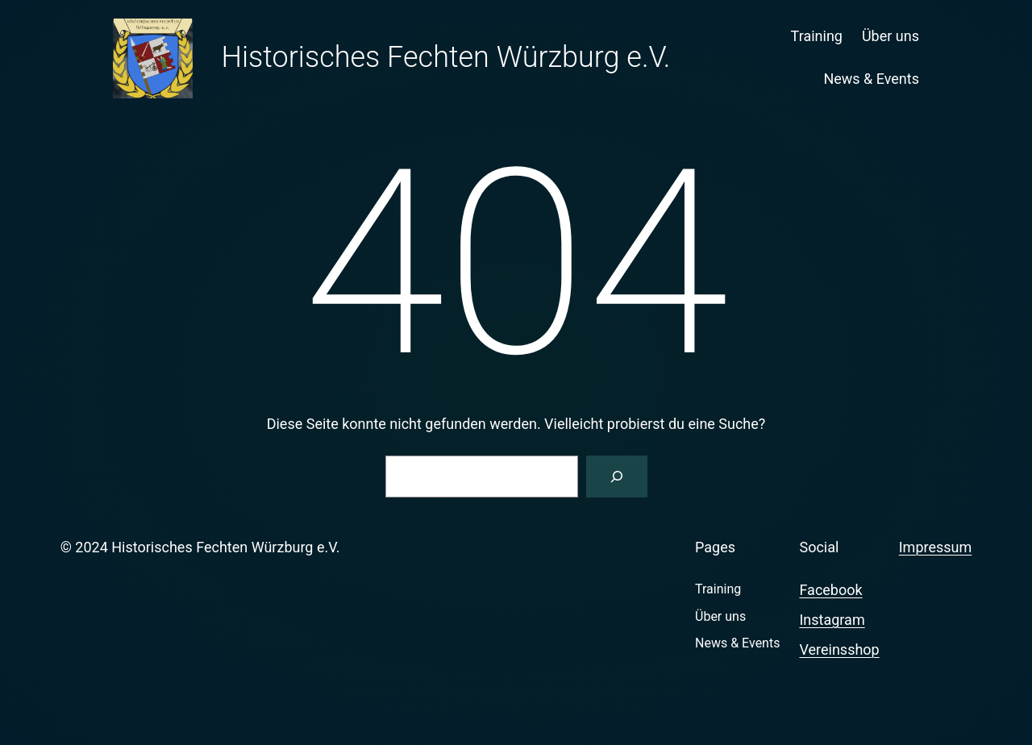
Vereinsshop (839, 649)
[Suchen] (616, 476)
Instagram (831, 619)
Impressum (935, 547)
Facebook (830, 589)
